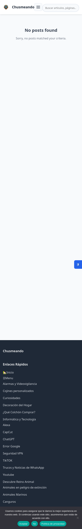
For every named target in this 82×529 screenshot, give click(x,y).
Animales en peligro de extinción (25, 487)
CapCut (8, 432)
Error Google (11, 446)
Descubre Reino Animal (18, 482)
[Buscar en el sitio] (60, 8)
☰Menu (8, 378)
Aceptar (23, 523)
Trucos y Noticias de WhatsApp (23, 468)
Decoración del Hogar (17, 405)
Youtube (8, 475)
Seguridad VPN (13, 453)
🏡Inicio (8, 372)
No (34, 523)
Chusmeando (23, 7)
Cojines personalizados (18, 391)
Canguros (9, 502)
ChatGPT (8, 439)
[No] (77, 518)
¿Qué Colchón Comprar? (19, 412)
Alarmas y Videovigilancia (20, 384)
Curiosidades (11, 398)
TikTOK (7, 460)
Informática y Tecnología (19, 419)
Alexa (6, 425)
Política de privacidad (52, 523)
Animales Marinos (15, 495)
